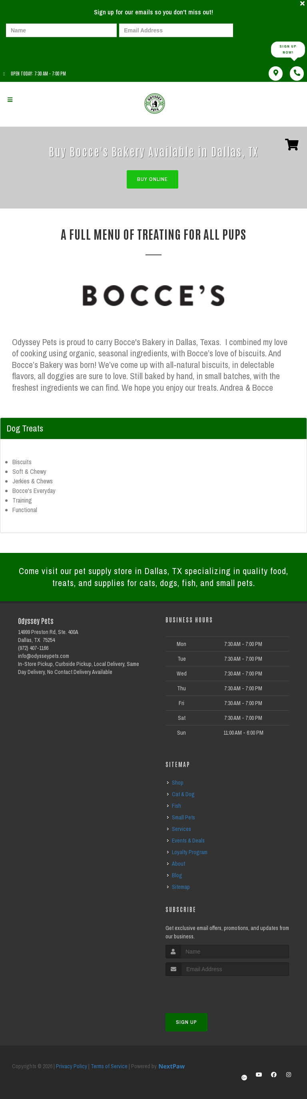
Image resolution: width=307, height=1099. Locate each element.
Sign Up (186, 1022)
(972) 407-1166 (33, 648)
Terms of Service (109, 1066)
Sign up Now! (288, 49)
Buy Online (152, 179)
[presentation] (33, 49)
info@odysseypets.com (43, 656)
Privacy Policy (71, 1066)
